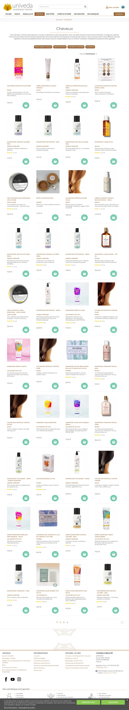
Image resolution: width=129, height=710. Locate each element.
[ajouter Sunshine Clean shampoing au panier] (55, 442)
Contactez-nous (101, 667)
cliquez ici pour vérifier (110, 673)
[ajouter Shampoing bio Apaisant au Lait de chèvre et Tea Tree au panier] (55, 554)
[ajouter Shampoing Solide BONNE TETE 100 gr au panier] (55, 610)
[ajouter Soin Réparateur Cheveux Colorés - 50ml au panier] (115, 610)
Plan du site (38, 670)
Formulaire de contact (9, 667)
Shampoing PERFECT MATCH (17, 366)
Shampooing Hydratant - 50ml (18, 591)
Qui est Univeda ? (8, 656)
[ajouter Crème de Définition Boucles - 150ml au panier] (84, 105)
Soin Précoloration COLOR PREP (19, 86)
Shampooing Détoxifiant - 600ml (48, 310)
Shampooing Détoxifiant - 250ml (77, 254)
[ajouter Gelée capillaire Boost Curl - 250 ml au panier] (84, 610)
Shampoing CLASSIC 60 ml (104, 142)
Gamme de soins (60, 47)
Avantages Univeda (8, 658)
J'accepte (113, 702)
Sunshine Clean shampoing (46, 422)
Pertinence (92, 54)
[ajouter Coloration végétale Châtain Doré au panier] (55, 386)
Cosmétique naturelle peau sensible (77, 665)
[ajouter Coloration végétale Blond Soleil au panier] (84, 217)
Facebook (6, 681)
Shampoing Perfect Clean (75, 310)
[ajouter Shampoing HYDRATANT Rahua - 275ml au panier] (113, 442)
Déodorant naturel (71, 658)
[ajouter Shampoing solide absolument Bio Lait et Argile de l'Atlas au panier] (84, 386)
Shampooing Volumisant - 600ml (78, 478)
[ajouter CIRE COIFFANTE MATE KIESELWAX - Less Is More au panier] (26, 217)
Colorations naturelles (76, 47)
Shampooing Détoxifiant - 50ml (48, 142)
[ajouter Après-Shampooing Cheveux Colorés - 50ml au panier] (84, 554)
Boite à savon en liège (44, 198)
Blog (3, 665)
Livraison (37, 656)
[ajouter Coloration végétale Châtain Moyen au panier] (26, 442)
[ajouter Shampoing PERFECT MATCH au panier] (26, 386)
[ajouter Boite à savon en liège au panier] (55, 217)
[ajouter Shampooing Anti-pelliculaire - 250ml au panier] (26, 273)
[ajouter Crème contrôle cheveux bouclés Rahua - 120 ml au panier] (113, 217)
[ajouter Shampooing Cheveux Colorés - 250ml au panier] (55, 273)
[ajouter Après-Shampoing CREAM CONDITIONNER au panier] (113, 554)
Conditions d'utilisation (41, 661)
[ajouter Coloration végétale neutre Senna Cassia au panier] (113, 105)
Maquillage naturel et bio (73, 661)
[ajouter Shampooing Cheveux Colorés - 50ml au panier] (26, 161)
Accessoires (90, 47)
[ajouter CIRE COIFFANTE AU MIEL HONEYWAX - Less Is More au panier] (26, 330)
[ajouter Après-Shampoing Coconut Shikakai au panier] (55, 105)
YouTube (12, 679)
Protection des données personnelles (46, 665)
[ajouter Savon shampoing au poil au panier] (55, 498)
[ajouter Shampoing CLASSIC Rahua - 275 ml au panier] (113, 273)
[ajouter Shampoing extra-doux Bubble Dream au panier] (84, 442)
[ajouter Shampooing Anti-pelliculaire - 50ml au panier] (84, 161)
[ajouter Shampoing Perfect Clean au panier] (84, 330)
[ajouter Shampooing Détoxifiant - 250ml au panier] (84, 273)
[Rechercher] (63, 7)
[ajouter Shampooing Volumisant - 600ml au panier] (84, 498)
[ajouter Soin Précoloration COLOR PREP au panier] (26, 105)
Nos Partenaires (39, 668)
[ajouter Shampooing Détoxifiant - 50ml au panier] (55, 161)
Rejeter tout (88, 702)
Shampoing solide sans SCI (74, 663)
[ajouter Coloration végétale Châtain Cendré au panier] (113, 498)
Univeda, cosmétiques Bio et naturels (78, 656)
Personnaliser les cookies (26, 707)
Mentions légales (39, 658)
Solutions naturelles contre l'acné (76, 668)
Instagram (19, 679)
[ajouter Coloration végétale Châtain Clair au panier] (113, 330)
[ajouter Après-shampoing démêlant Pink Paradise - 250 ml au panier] (26, 554)
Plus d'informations (10, 707)
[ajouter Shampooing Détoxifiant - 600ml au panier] (55, 330)
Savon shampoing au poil (45, 478)
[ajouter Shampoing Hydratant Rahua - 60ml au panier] (113, 386)
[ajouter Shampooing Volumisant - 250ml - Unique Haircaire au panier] (26, 498)
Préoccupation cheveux (43, 47)
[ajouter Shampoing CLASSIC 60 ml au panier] (113, 161)
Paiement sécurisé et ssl (42, 663)
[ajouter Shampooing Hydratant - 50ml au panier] (26, 610)
